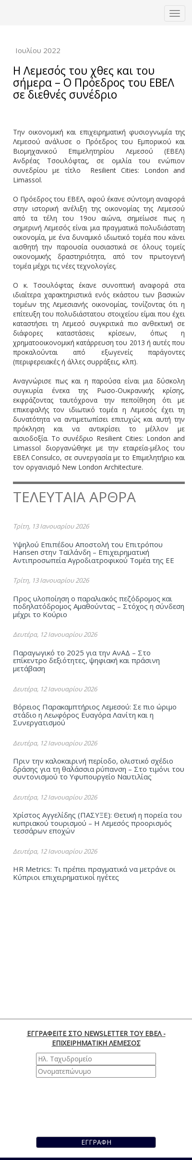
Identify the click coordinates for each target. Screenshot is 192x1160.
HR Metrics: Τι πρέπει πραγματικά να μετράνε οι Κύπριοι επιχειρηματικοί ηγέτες (94, 873)
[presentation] (90, 1106)
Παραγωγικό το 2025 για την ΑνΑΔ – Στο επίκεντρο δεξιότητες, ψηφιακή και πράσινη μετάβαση (86, 660)
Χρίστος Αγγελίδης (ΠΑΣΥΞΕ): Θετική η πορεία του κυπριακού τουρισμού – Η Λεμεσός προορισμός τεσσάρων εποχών (97, 822)
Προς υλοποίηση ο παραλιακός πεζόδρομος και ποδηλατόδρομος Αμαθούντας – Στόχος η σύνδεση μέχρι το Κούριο (98, 606)
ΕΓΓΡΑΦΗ (96, 1142)
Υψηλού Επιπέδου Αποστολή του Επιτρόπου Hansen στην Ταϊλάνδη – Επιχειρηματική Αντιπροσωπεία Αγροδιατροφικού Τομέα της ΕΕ (93, 552)
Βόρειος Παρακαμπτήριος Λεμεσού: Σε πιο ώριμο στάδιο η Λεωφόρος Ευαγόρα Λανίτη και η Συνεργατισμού (95, 714)
